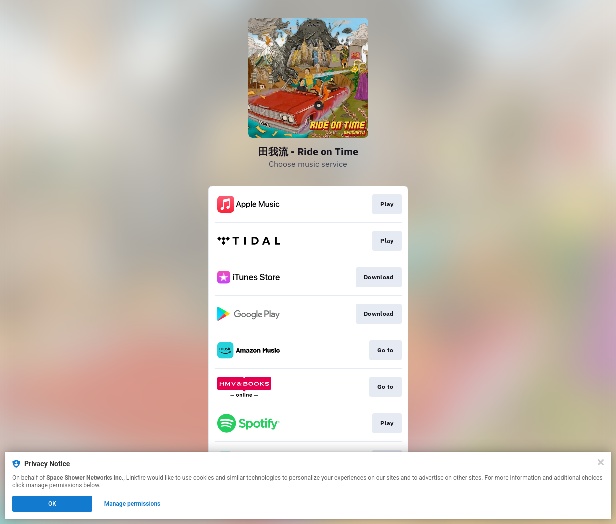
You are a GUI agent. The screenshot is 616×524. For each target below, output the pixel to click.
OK (52, 503)
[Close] (601, 462)
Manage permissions (132, 503)
